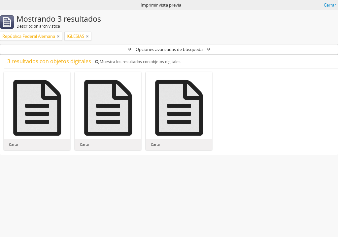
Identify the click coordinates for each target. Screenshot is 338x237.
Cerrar (330, 5)
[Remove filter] (58, 36)
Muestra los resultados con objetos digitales (138, 62)
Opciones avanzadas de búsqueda (169, 49)
